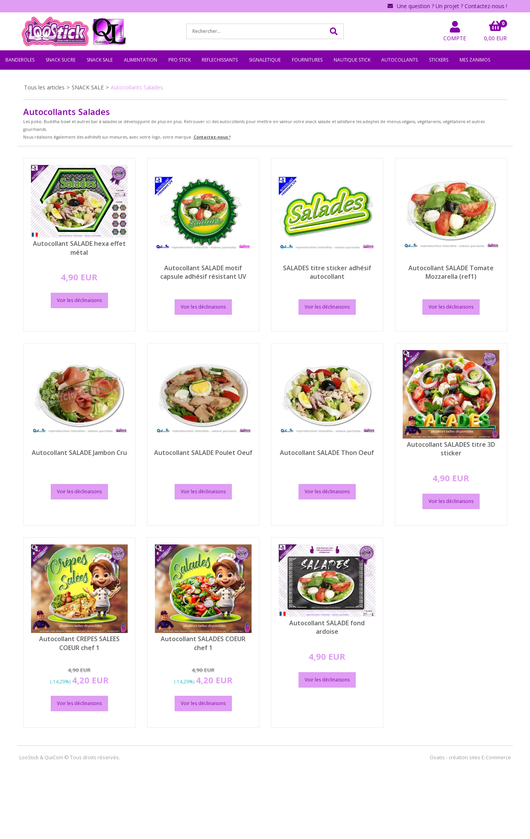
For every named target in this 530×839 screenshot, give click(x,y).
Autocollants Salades (137, 87)
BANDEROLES (19, 60)
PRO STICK (179, 60)
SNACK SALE (100, 60)
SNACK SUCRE (60, 60)
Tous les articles (44, 87)
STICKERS (438, 60)
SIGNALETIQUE (265, 60)
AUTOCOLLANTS (399, 60)
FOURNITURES (307, 60)
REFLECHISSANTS (220, 60)
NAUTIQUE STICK (352, 60)
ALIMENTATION (140, 60)
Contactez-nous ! (212, 137)
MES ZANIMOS (475, 60)
